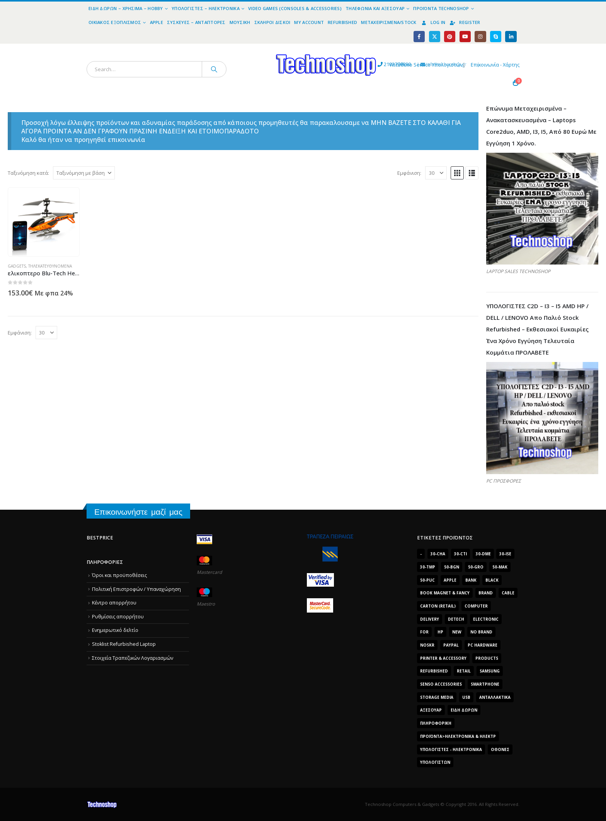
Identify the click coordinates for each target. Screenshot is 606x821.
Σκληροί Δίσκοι (272, 22)
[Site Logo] (254, 48)
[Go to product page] (43, 222)
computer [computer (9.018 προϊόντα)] (476, 606)
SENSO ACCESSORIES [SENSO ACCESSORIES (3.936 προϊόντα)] (441, 684)
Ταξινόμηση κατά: (28, 172)
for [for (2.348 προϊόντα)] (424, 632)
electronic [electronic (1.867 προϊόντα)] (486, 619)
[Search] (214, 69)
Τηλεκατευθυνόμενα (50, 266)
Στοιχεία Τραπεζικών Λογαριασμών (132, 658)
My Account (309, 22)
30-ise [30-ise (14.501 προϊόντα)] (505, 553)
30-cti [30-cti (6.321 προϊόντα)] (460, 553)
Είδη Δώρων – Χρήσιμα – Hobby (126, 8)
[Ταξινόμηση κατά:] (84, 172)
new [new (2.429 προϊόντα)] (456, 632)
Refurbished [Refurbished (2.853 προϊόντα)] (434, 671)
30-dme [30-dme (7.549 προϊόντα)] (483, 553)
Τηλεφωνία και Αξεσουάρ (375, 8)
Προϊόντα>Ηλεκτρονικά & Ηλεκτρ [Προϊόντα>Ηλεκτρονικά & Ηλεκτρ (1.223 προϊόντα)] (458, 736)
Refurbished (342, 22)
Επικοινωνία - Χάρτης (495, 64)
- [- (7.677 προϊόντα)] (421, 553)
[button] (457, 172)
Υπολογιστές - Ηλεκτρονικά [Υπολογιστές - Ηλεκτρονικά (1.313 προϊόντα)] (451, 749)
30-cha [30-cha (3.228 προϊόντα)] (438, 553)
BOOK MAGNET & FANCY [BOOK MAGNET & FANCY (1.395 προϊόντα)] (445, 593)
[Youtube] (465, 36)
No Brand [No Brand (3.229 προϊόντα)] (481, 632)
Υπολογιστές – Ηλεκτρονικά (206, 8)
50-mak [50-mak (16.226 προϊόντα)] (499, 567)
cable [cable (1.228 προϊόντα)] (508, 593)
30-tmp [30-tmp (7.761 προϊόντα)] (427, 567)
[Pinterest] (449, 36)
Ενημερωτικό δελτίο (115, 630)
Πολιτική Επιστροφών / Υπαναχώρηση (136, 589)
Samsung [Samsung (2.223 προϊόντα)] (490, 671)
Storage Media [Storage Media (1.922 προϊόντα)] (436, 697)
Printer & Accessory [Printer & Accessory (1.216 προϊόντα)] (443, 658)
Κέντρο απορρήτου (114, 602)
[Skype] (495, 36)
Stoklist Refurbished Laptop (124, 644)
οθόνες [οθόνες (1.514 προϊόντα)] (500, 749)
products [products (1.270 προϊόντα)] (486, 658)
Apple (156, 22)
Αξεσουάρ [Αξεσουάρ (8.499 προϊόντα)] (431, 710)
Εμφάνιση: (409, 172)
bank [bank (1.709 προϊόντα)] (471, 580)
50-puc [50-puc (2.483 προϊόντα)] (427, 580)
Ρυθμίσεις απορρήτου (118, 616)
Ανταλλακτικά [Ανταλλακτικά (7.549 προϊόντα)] (495, 697)
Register (464, 22)
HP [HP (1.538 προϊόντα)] (440, 632)
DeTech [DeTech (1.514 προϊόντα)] (456, 619)
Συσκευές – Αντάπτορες (196, 22)
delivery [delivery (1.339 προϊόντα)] (429, 619)
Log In (433, 22)
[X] (434, 36)
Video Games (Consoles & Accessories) (295, 8)
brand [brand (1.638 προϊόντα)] (485, 593)
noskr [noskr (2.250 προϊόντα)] (427, 645)
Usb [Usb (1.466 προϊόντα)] (466, 697)
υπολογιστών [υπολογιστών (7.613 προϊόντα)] (435, 762)
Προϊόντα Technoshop (441, 8)
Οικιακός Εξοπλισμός (115, 22)
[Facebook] (419, 36)
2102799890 (330, 65)
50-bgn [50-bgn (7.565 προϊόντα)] (451, 567)
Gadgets (17, 266)
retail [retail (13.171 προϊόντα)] (464, 671)
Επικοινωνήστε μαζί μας (138, 511)
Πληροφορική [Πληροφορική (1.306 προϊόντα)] (435, 723)
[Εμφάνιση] (436, 172)
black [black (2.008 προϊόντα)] (492, 580)
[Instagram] (480, 36)
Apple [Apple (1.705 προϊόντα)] (450, 580)
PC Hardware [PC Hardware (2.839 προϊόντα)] (482, 645)
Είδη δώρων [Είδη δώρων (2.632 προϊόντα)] (464, 710)
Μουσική (240, 22)
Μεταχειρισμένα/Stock (389, 22)
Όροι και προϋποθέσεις (119, 575)
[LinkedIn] (510, 36)
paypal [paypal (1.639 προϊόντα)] (451, 645)
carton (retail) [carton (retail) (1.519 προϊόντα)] (438, 606)
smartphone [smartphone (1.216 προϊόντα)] (485, 684)
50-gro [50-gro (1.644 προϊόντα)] (475, 567)
